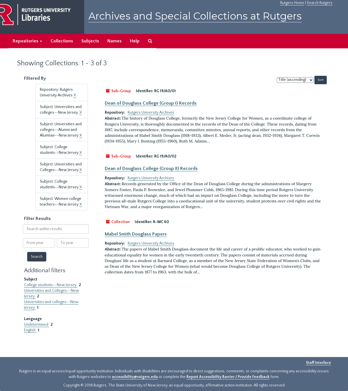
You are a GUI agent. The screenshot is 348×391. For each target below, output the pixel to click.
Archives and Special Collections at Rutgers (195, 16)
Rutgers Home (292, 3)
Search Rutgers (319, 3)
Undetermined (36, 324)
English (30, 330)
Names (114, 41)
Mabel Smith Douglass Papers (136, 234)
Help (135, 41)
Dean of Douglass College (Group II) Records (151, 168)
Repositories (27, 41)
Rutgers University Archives (151, 112)
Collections (62, 41)
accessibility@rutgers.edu (135, 377)
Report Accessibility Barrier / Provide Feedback (227, 377)
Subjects (90, 41)
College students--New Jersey (50, 285)
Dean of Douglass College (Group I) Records (151, 103)
